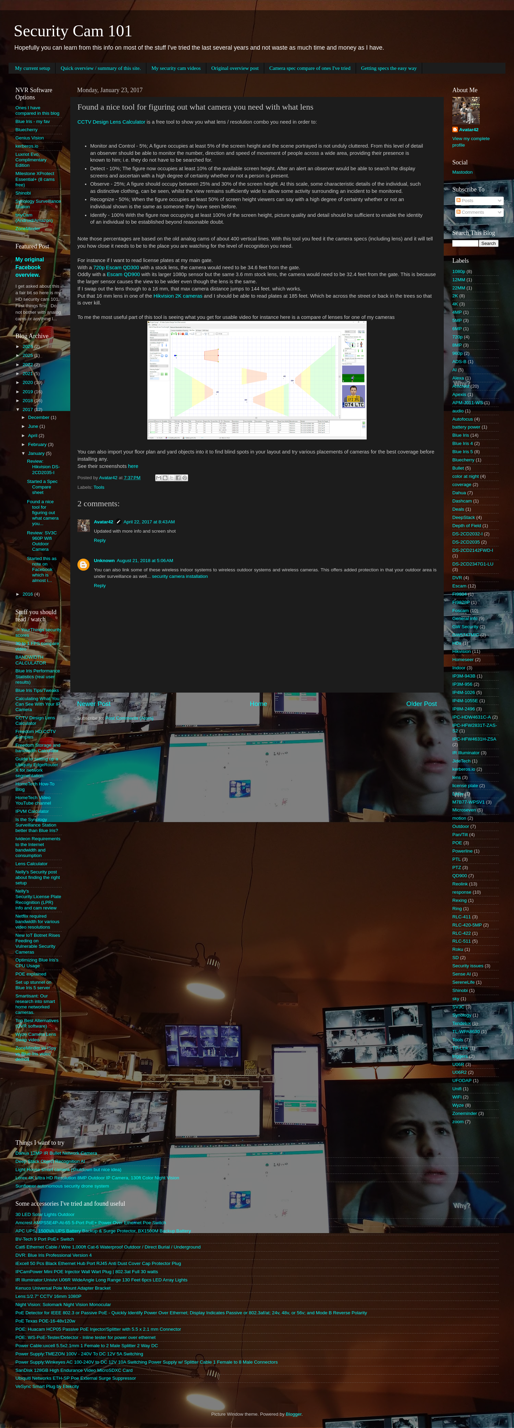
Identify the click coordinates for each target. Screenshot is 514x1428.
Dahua (459, 492)
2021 (28, 373)
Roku (457, 949)
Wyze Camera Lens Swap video (35, 1037)
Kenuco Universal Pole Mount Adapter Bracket (63, 1288)
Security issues (468, 965)
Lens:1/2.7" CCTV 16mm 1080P (48, 1296)
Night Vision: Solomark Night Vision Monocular (63, 1304)
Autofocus (462, 419)
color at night (465, 476)
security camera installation (180, 576)
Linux (457, 793)
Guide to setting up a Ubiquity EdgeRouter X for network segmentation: (36, 767)
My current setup (32, 68)
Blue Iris (460, 435)
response (462, 892)
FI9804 (459, 594)
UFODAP (462, 1080)
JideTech (461, 760)
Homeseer (463, 659)
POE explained (30, 974)
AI (454, 369)
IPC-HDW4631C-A (471, 717)
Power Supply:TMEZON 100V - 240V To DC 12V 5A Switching (79, 1353)
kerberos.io (26, 146)
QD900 (459, 875)
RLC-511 (461, 941)
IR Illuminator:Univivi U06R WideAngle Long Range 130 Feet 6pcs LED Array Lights (101, 1279)
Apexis (459, 394)
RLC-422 (461, 933)
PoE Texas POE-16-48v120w (45, 1321)
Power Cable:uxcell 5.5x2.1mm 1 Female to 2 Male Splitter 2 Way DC (86, 1345)
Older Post (421, 703)
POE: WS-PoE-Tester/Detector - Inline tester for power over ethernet (85, 1337)
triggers (460, 1056)
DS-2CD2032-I (467, 533)
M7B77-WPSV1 (468, 802)
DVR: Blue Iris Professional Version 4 (53, 1255)
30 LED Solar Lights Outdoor (45, 1214)
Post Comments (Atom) (130, 718)
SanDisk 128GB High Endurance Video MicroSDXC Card (74, 1370)
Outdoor (460, 826)
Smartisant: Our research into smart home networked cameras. (35, 1004)
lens (456, 777)
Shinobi (23, 193)
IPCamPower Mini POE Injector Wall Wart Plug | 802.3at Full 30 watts (86, 1271)
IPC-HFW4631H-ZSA (474, 739)
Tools (99, 487)
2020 (28, 382)
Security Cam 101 (73, 31)
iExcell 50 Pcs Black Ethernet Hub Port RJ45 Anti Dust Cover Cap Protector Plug (98, 1263)
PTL (456, 859)
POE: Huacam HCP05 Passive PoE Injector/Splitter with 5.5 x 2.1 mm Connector (98, 1329)
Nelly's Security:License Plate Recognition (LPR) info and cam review (38, 899)
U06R (458, 1064)
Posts (465, 200)
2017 (28, 409)
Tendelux (461, 1023)
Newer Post (94, 703)
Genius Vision (29, 137)
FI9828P (461, 602)
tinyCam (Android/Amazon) (34, 217)
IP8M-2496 (463, 708)
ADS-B (459, 361)
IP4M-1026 (463, 692)
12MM (458, 279)
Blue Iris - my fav (32, 121)
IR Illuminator (466, 752)
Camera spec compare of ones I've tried (310, 68)
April (33, 435)
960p (457, 353)
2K (455, 295)
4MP (457, 312)
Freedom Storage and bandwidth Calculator (37, 748)
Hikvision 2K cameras (178, 296)
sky (455, 998)
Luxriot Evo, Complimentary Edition (31, 160)
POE (457, 842)
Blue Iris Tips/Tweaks (37, 690)
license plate (465, 785)
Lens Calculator (31, 863)
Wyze (458, 1105)
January (37, 453)
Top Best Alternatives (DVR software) (37, 1023)
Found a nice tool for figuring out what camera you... (43, 512)
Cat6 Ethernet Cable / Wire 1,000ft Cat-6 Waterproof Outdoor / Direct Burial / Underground (108, 1247)
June (33, 426)
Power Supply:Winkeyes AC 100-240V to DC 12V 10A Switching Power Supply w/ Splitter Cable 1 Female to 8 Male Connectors (146, 1362)
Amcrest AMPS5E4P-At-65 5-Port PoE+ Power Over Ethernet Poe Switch (90, 1222)
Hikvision (461, 651)
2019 (28, 391)
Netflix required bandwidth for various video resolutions (37, 922)
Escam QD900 (123, 274)
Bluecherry (26, 129)
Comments (470, 212)
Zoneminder (464, 1113)
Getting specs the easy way (389, 68)
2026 (28, 346)
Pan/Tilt (460, 834)
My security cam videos (176, 68)
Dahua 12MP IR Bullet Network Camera (56, 1153)
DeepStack (463, 517)
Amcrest (460, 386)
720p (457, 336)
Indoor (458, 667)
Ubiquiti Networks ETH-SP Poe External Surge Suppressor (75, 1378)
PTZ (456, 867)
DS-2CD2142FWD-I (472, 550)
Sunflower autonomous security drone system (62, 1186)
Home (258, 703)
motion (459, 818)
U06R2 (459, 1072)
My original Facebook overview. (29, 267)
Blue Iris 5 (462, 451)
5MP (457, 320)
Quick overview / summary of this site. (101, 68)
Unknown (104, 560)
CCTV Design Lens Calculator (111, 122)
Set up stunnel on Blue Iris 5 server (33, 985)
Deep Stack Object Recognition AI (50, 1161)
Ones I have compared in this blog (37, 110)
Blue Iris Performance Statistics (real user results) (37, 676)
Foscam (460, 610)
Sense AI (461, 974)
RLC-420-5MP (467, 925)
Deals (458, 509)
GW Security (465, 626)
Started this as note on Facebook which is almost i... (42, 569)
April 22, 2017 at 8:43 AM (149, 521)
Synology (462, 1015)
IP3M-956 (462, 684)
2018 (28, 400)
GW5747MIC (465, 634)
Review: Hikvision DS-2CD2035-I (43, 467)
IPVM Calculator (32, 811)
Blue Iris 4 (462, 443)
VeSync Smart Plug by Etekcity (47, 1386)
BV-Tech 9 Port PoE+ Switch (44, 1239)
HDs (456, 643)
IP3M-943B (464, 676)
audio (458, 410)
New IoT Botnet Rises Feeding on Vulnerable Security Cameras (37, 944)
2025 (28, 355)
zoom (458, 1121)
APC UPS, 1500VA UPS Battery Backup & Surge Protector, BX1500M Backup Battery (103, 1230)
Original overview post (235, 68)
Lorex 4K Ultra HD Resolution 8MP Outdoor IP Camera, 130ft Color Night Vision (97, 1177)
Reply (100, 540)
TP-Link (460, 1048)
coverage (462, 484)
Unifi (457, 1088)
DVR (457, 577)
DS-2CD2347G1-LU (472, 564)
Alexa (458, 378)
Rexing (459, 900)
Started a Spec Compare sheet (42, 487)
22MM (458, 287)
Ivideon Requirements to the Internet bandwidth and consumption (37, 847)
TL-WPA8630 (466, 1031)
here (133, 466)
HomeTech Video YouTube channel (33, 800)
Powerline (462, 851)
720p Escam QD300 (116, 267)
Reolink (460, 883)
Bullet (458, 468)
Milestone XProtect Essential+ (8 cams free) (34, 179)
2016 (28, 594)
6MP (457, 328)
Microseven (464, 809)
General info (465, 618)
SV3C (458, 1006)
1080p (458, 271)
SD (455, 957)
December (39, 417)
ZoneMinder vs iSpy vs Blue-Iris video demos (35, 1053)
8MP (457, 345)
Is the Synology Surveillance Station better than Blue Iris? (36, 825)
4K (455, 304)
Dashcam (462, 501)
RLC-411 (461, 916)
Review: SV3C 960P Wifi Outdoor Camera (42, 541)
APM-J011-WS (467, 402)
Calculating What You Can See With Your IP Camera (37, 704)
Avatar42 (103, 521)
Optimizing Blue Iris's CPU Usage (37, 962)
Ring (457, 908)
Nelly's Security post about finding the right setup (37, 877)
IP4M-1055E (465, 700)
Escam (459, 585)
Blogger (294, 1414)
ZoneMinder (27, 228)
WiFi (457, 1097)
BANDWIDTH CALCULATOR (30, 660)
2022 (28, 364)
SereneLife (463, 982)
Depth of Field (466, 525)
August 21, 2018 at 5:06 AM (145, 560)
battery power (466, 427)
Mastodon (462, 172)
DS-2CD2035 (466, 542)
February (38, 444)
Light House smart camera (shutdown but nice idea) (68, 1169)
